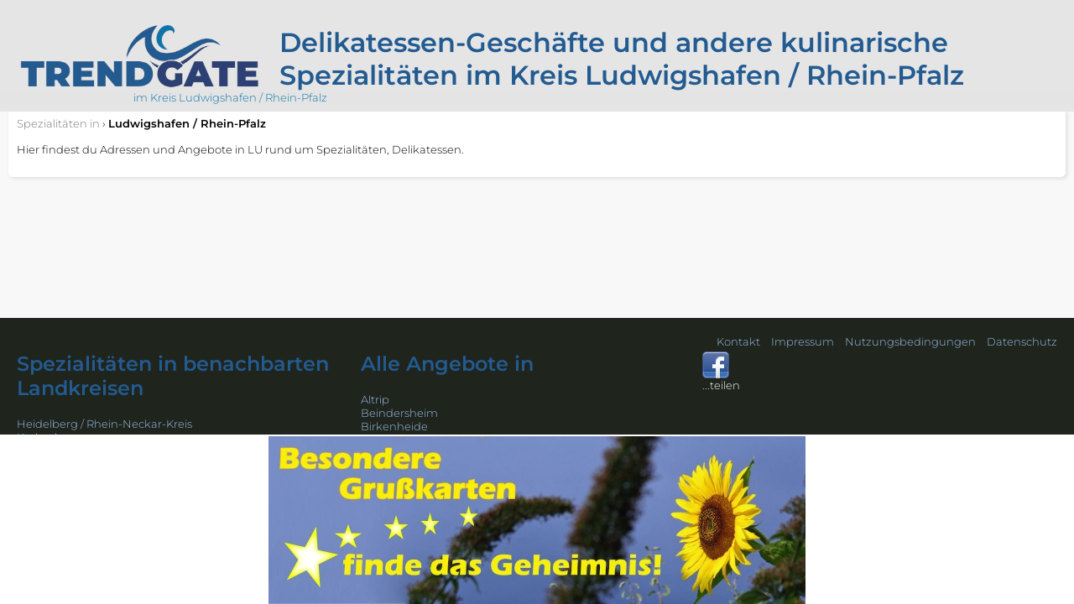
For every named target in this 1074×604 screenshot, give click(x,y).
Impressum (802, 341)
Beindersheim (399, 412)
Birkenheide (394, 426)
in (58, 123)
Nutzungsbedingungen (910, 341)
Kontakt (738, 341)
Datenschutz (1022, 341)
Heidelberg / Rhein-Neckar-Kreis (104, 423)
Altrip (375, 399)
